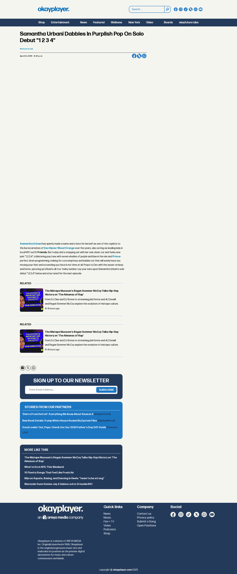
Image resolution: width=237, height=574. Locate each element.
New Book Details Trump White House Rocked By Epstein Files (68, 420)
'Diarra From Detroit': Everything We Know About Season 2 (66, 414)
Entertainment (60, 22)
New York (134, 22)
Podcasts (110, 529)
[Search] (167, 9)
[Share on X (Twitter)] (139, 56)
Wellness (116, 22)
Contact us (144, 513)
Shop (41, 22)
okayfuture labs (188, 22)
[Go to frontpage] (53, 9)
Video (149, 22)
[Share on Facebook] (134, 56)
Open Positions (146, 525)
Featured (99, 22)
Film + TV (109, 521)
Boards (168, 22)
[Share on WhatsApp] (144, 56)
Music (107, 517)
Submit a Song (146, 521)
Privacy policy (145, 517)
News (83, 22)
